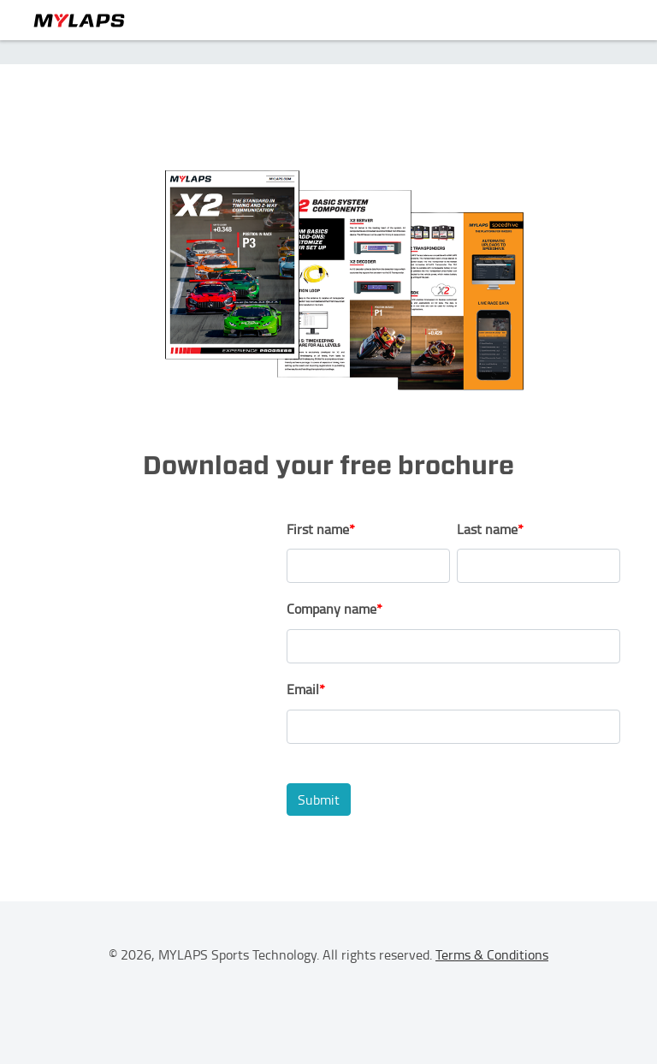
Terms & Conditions (491, 954)
